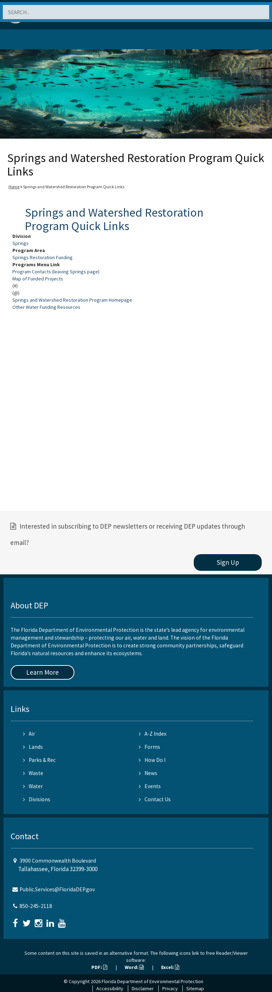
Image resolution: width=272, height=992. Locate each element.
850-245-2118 (35, 906)
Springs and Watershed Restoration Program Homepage (72, 300)
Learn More (42, 672)
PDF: (99, 967)
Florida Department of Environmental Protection (152, 981)
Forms (149, 746)
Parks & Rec (39, 760)
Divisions (36, 799)
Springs (20, 243)
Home (13, 186)
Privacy (170, 988)
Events (150, 786)
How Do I (152, 760)
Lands (33, 746)
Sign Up (228, 562)
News (148, 773)
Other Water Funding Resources (46, 307)
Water (33, 786)
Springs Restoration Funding (42, 257)
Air (29, 733)
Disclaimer (143, 988)
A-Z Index (152, 733)
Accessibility (109, 988)
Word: (134, 967)
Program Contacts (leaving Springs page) (56, 271)
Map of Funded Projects (37, 278)
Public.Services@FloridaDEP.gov (57, 889)
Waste (33, 773)
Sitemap (195, 988)
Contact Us (155, 799)
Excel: (170, 967)
